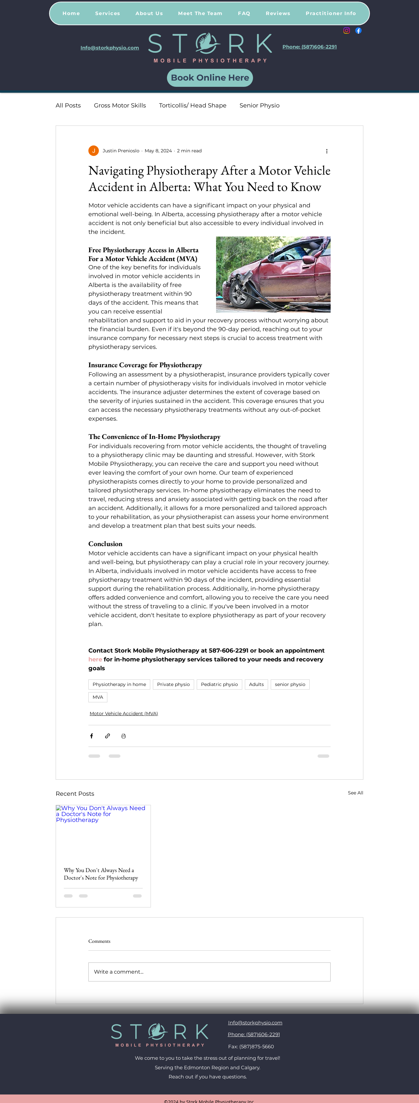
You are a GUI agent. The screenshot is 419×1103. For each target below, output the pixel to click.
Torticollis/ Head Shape (193, 105)
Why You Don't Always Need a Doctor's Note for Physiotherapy (101, 873)
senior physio (290, 684)
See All (355, 793)
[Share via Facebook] (91, 736)
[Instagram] (346, 30)
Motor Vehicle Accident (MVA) (124, 713)
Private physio (173, 684)
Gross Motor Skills (120, 105)
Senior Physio (260, 105)
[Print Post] (123, 736)
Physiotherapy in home (119, 684)
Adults (256, 684)
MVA (98, 697)
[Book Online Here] (210, 78)
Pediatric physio (219, 684)
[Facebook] (358, 30)
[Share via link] (107, 736)
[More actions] (327, 151)
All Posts (68, 105)
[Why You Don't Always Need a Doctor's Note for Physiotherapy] (103, 831)
